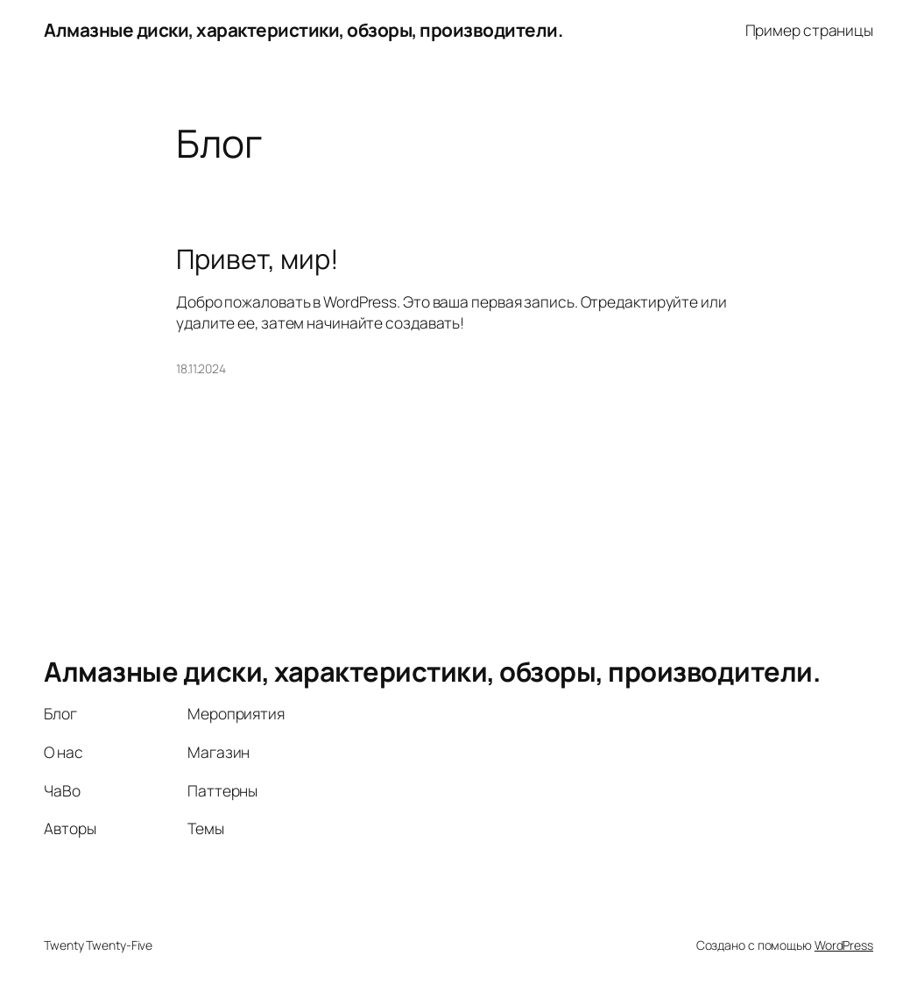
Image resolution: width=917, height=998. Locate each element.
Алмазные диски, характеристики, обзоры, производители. (303, 30)
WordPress (844, 945)
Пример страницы (809, 29)
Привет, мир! (257, 259)
